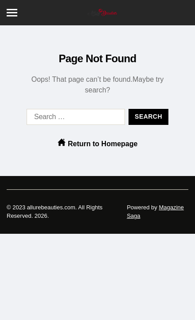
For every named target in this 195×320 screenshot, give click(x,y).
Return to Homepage (98, 143)
